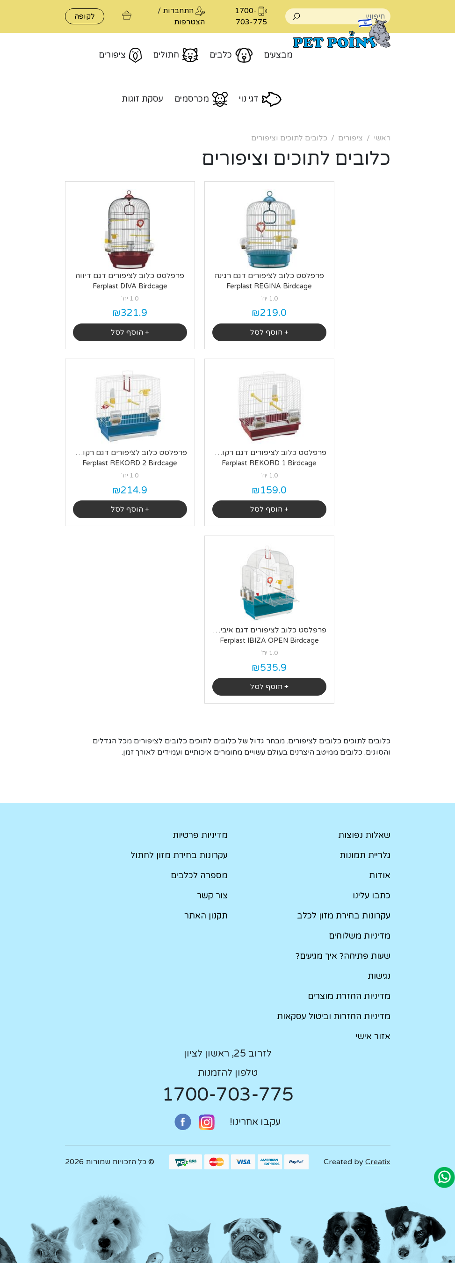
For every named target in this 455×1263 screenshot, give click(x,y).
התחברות (178, 10)
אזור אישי (373, 1036)
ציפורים (350, 138)
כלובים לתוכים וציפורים (289, 138)
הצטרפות (189, 22)
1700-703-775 (228, 1094)
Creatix (377, 1162)
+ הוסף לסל (269, 332)
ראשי (382, 138)
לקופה (84, 16)
